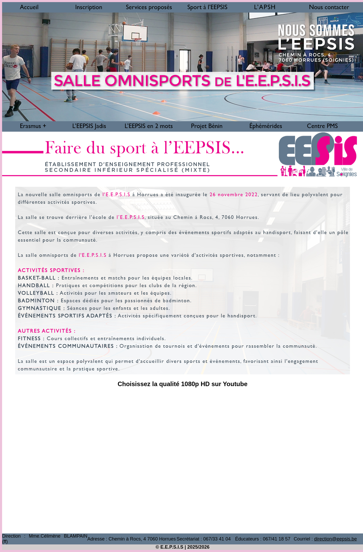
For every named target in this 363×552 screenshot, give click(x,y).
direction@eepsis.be (335, 539)
